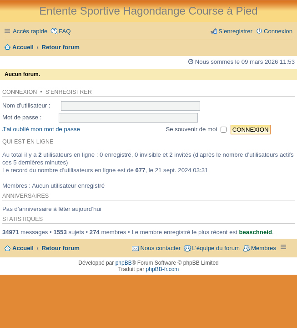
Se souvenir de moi (196, 129)
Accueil (23, 248)
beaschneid (255, 232)
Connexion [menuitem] (278, 31)
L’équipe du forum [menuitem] (216, 248)
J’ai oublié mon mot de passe (41, 129)
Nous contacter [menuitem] (160, 248)
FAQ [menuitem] (64, 31)
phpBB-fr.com (162, 269)
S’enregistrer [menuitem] (235, 31)
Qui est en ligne (27, 141)
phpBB (124, 263)
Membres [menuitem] (263, 248)
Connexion (19, 92)
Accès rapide (30, 31)
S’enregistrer (68, 92)
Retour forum (61, 248)
